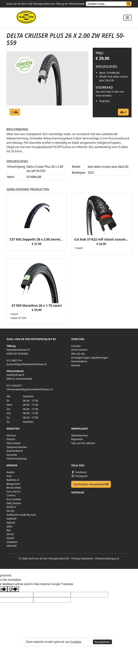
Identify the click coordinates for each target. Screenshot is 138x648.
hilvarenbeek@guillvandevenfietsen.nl (29, 389)
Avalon (10, 472)
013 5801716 (14, 360)
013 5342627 (14, 385)
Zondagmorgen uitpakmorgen (89, 357)
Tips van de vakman (83, 443)
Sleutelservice (79, 435)
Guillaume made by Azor (21, 514)
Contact (75, 346)
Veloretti (11, 545)
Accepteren (102, 642)
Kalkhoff (11, 518)
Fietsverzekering (16, 458)
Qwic (9, 526)
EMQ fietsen (13, 503)
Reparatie (77, 439)
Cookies (76, 642)
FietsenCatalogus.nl (107, 558)
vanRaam (12, 542)
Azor (9, 476)
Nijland (10, 522)
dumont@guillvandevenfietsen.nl (26, 364)
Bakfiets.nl (12, 480)
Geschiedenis (79, 361)
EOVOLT (11, 507)
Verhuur (11, 435)
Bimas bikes (13, 487)
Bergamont (13, 484)
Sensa (10, 534)
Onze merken (79, 349)
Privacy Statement (82, 558)
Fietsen (10, 439)
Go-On (10, 511)
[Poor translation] (13, 589)
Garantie (11, 454)
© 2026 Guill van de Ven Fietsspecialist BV (44, 558)
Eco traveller (13, 499)
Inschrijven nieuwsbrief (91, 484)
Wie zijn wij (78, 353)
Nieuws (75, 365)
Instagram (79, 476)
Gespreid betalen (16, 447)
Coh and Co (13, 491)
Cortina (10, 495)
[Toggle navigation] (127, 17)
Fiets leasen (13, 443)
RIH (8, 530)
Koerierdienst (14, 451)
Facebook (79, 472)
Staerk (10, 538)
